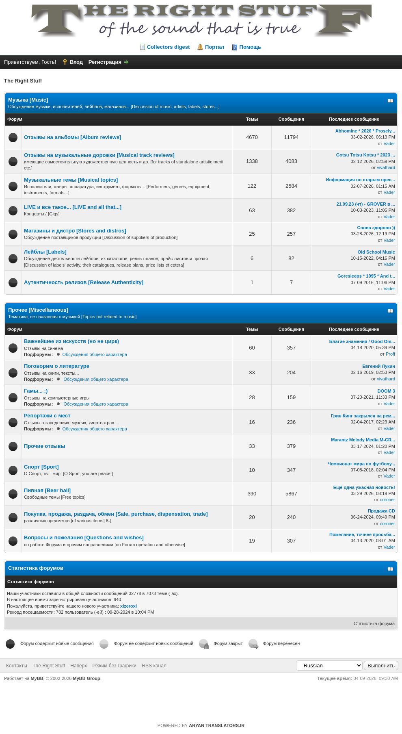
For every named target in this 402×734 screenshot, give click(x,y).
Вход (76, 62)
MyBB (36, 678)
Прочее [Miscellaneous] (38, 310)
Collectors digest (168, 47)
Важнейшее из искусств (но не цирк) (71, 341)
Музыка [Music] (28, 100)
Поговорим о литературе (56, 366)
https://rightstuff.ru (197, 699)
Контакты (16, 666)
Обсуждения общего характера (94, 354)
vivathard (386, 167)
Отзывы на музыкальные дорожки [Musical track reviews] (99, 155)
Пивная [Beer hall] (47, 490)
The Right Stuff (48, 666)
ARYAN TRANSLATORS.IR (216, 725)
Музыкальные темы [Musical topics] (71, 180)
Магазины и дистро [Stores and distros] (75, 231)
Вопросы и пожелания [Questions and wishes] (84, 537)
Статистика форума (374, 623)
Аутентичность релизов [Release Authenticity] (83, 282)
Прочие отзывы (44, 446)
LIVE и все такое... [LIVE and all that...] (72, 207)
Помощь (250, 47)
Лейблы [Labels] (45, 252)
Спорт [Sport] (41, 467)
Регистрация (105, 62)
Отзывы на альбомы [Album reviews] (72, 137)
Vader (389, 143)
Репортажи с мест (47, 416)
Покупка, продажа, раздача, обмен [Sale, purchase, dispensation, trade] (116, 514)
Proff (390, 354)
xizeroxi (128, 606)
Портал (214, 47)
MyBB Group (86, 678)
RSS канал (154, 666)
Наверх (78, 666)
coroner (387, 499)
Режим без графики (115, 666)
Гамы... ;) (36, 391)
